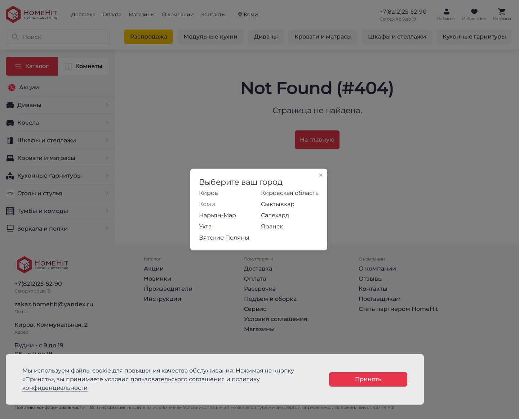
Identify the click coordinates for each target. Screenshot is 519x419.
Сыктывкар (277, 204)
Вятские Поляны (224, 237)
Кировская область (290, 193)
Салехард (275, 215)
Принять (368, 379)
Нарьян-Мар (217, 215)
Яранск (272, 226)
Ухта (205, 226)
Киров (208, 193)
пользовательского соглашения (177, 379)
